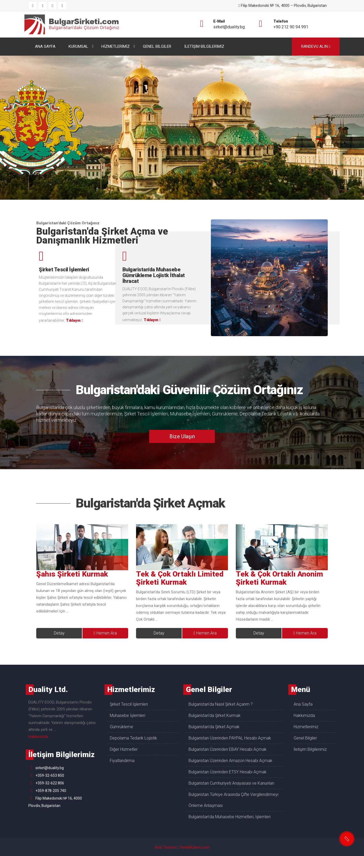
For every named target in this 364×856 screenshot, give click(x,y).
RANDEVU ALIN (315, 46)
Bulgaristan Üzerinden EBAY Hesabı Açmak (228, 749)
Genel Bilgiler (305, 738)
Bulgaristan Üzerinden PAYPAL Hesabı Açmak (230, 738)
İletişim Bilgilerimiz (310, 749)
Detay (59, 633)
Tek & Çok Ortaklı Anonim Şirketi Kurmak (279, 578)
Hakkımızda (38, 736)
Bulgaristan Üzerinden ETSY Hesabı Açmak (228, 771)
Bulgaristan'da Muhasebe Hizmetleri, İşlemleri (230, 816)
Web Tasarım (166, 847)
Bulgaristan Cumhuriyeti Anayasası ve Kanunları (231, 783)
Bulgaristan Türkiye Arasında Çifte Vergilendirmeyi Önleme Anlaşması (233, 800)
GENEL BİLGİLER (157, 46)
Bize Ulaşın (182, 436)
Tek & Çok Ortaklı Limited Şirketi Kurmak (179, 578)
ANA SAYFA (45, 46)
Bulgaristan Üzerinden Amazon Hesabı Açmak (230, 760)
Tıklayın (74, 320)
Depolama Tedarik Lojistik (266, 413)
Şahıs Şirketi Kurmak (72, 574)
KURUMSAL (78, 46)
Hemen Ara (105, 633)
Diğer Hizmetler (124, 749)
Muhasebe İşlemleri (190, 413)
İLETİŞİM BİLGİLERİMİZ (204, 46)
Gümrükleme (225, 413)
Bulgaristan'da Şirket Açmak (150, 503)
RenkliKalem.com (195, 847)
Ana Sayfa (303, 704)
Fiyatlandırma (122, 760)
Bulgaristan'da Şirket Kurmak (215, 715)
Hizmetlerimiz (306, 726)
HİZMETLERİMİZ (115, 46)
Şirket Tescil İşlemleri (146, 413)
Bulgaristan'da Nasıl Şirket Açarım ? (221, 704)
